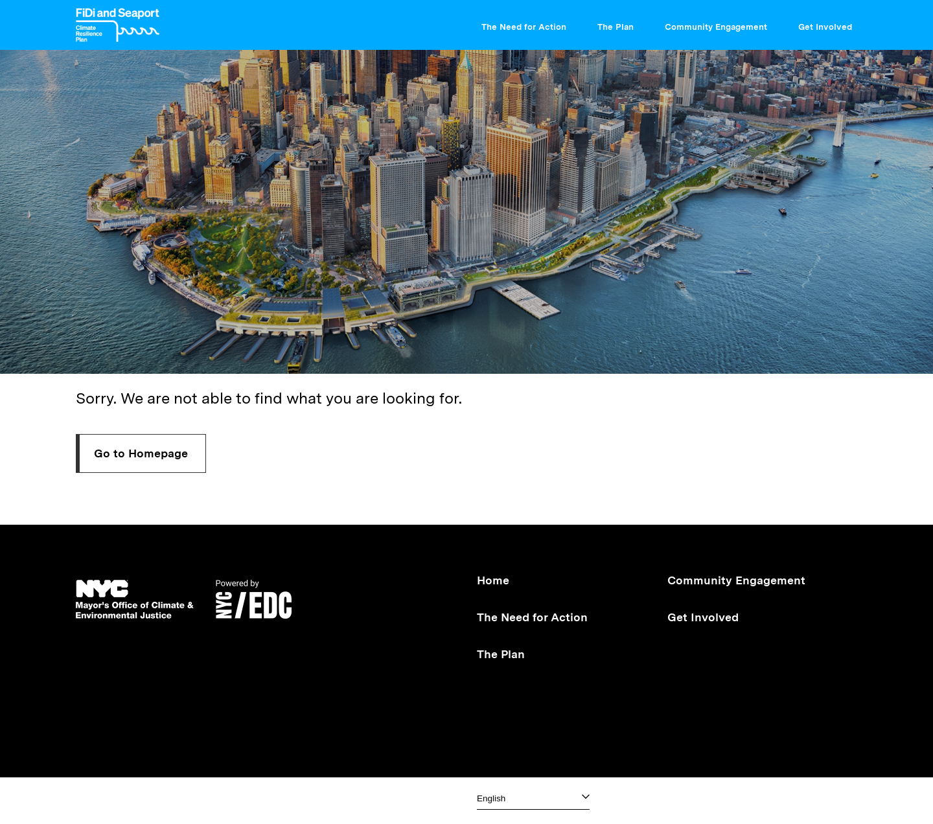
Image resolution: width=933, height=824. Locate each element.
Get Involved (830, 22)
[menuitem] (529, 25)
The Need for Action (529, 22)
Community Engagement (721, 22)
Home (493, 580)
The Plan (621, 22)
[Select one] (533, 798)
